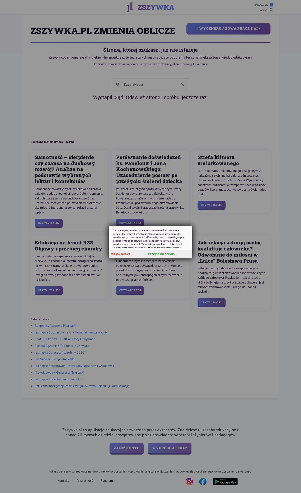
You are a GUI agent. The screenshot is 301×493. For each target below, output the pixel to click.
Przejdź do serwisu (162, 254)
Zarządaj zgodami (121, 254)
